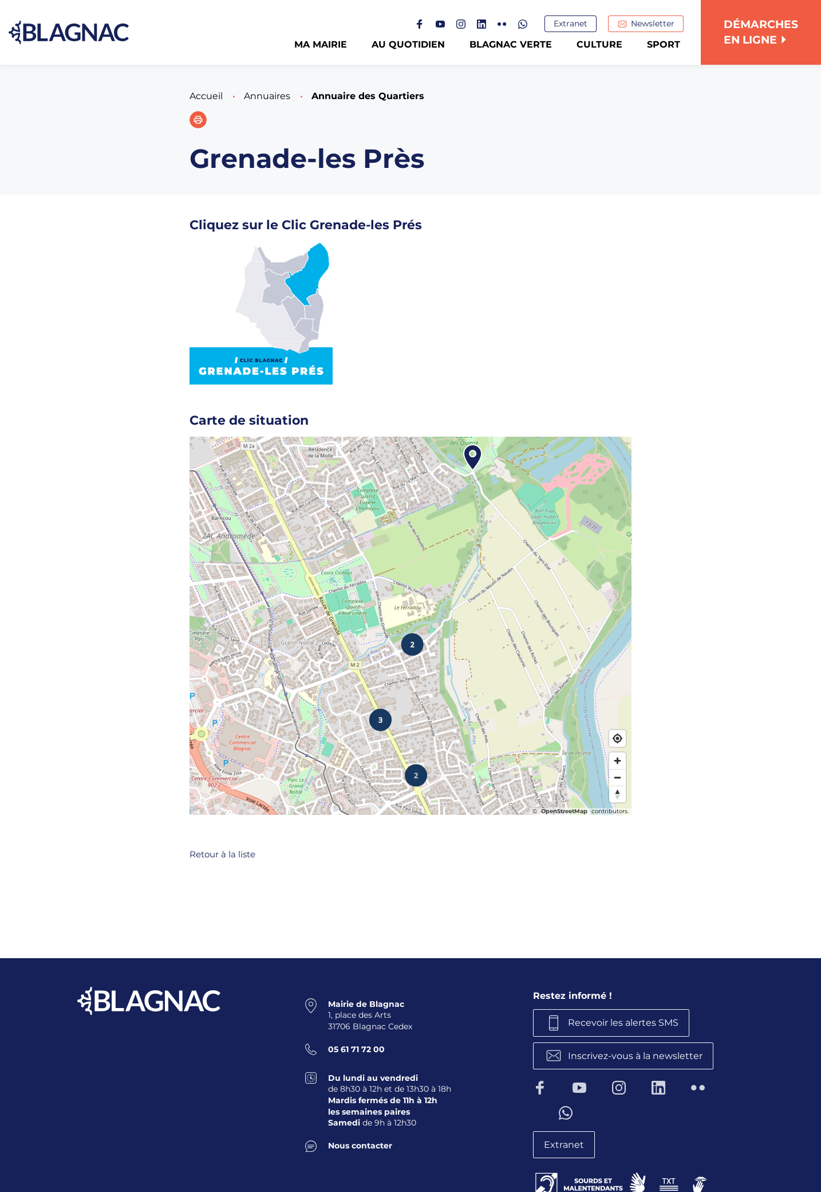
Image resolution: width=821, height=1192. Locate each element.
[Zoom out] (617, 777)
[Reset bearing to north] (617, 794)
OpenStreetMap (564, 811)
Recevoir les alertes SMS (623, 1022)
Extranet (570, 23)
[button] (198, 119)
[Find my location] (617, 738)
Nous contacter (360, 1145)
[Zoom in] (617, 760)
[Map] (410, 626)
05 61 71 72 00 (356, 1049)
